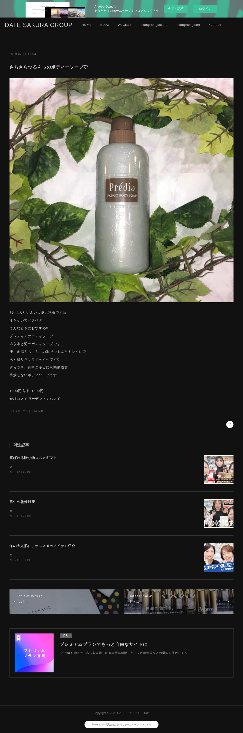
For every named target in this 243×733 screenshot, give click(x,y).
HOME (87, 25)
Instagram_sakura (154, 25)
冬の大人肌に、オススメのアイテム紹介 (42, 546)
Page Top (121, 699)
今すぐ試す (176, 8)
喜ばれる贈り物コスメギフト (33, 458)
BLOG (104, 25)
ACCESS (124, 25)
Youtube (215, 25)
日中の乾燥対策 (22, 502)
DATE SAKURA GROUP (39, 25)
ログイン (205, 8)
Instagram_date (188, 25)
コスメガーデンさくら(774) (26, 411)
